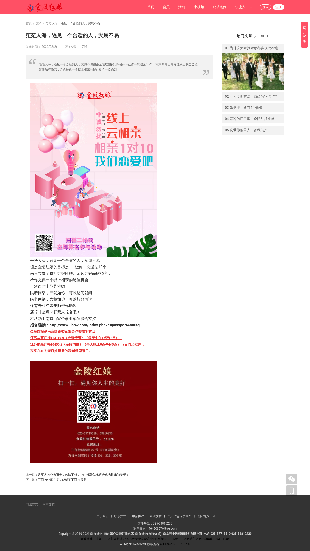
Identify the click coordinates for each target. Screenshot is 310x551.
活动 (181, 7)
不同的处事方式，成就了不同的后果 (62, 480)
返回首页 (203, 516)
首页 (150, 7)
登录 (265, 7)
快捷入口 (243, 7)
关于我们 (102, 516)
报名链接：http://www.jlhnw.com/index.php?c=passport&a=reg (85, 325)
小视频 (199, 7)
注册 (278, 7)
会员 (166, 7)
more (264, 35)
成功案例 (219, 7)
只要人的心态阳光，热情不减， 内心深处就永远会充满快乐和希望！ (83, 474)
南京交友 (49, 504)
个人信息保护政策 (179, 516)
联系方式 (120, 516)
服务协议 (138, 516)
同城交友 (156, 516)
